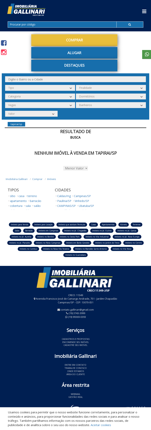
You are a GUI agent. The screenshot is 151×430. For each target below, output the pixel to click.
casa (21, 196)
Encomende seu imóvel (75, 342)
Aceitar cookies (101, 425)
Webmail (75, 394)
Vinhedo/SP (82, 201)
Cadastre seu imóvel (75, 345)
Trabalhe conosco (75, 367)
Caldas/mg (64, 196)
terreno (32, 196)
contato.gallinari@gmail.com (77, 309)
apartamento (18, 201)
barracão (35, 201)
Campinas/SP (82, 196)
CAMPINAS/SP (66, 206)
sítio (12, 196)
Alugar (74, 52)
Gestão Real (75, 396)
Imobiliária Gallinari (17, 179)
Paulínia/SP (64, 201)
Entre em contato (75, 364)
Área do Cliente (75, 374)
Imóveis (51, 179)
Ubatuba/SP (86, 206)
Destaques (74, 65)
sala (28, 206)
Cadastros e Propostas (75, 338)
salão (37, 206)
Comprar (74, 40)
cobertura (16, 206)
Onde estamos (75, 371)
